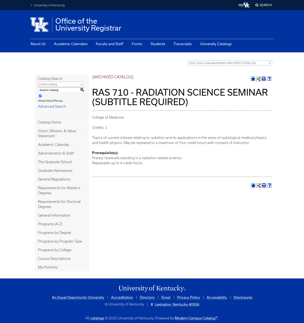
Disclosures (243, 297)
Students (158, 44)
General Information (54, 215)
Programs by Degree (54, 233)
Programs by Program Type (60, 241)
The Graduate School (55, 162)
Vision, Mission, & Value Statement (57, 133)
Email (166, 297)
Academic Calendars (70, 44)
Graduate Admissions (55, 170)
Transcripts (183, 44)
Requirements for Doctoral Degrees (59, 204)
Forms (137, 44)
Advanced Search (52, 106)
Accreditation (122, 297)
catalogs (97, 318)
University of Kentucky (49, 5)
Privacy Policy (188, 297)
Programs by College (54, 250)
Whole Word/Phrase (50, 100)
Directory (147, 297)
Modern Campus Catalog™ (196, 318)
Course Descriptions (54, 259)
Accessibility (217, 297)
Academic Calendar (53, 145)
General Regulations (54, 179)
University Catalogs (216, 44)
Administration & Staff (56, 153)
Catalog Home (49, 122)
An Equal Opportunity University (78, 297)
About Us (38, 44)
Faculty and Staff (109, 44)
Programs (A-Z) (50, 224)
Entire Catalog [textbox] (48, 84)
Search (265, 5)
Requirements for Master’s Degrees (59, 190)
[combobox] (230, 62)
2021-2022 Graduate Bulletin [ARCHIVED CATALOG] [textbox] (222, 63)
